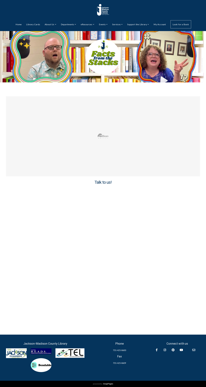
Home (19, 24)
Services (117, 24)
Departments (68, 24)
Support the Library (138, 24)
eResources (87, 24)
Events (103, 24)
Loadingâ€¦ (103, 254)
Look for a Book (181, 24)
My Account (160, 24)
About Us (50, 24)
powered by (103, 384)
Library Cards (33, 24)
